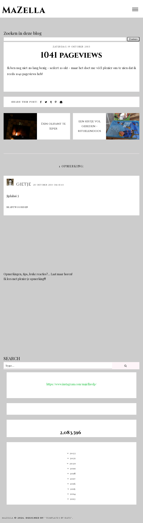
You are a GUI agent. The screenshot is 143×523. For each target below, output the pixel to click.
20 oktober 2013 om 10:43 (48, 185)
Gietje (23, 184)
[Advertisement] (71, 321)
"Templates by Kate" (58, 518)
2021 (73, 458)
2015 (72, 488)
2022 (73, 453)
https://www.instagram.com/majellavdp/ (71, 384)
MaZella (23, 10)
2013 (73, 498)
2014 (73, 493)
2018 (73, 473)
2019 (73, 468)
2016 (73, 483)
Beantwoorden (17, 207)
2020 (72, 463)
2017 (73, 478)
